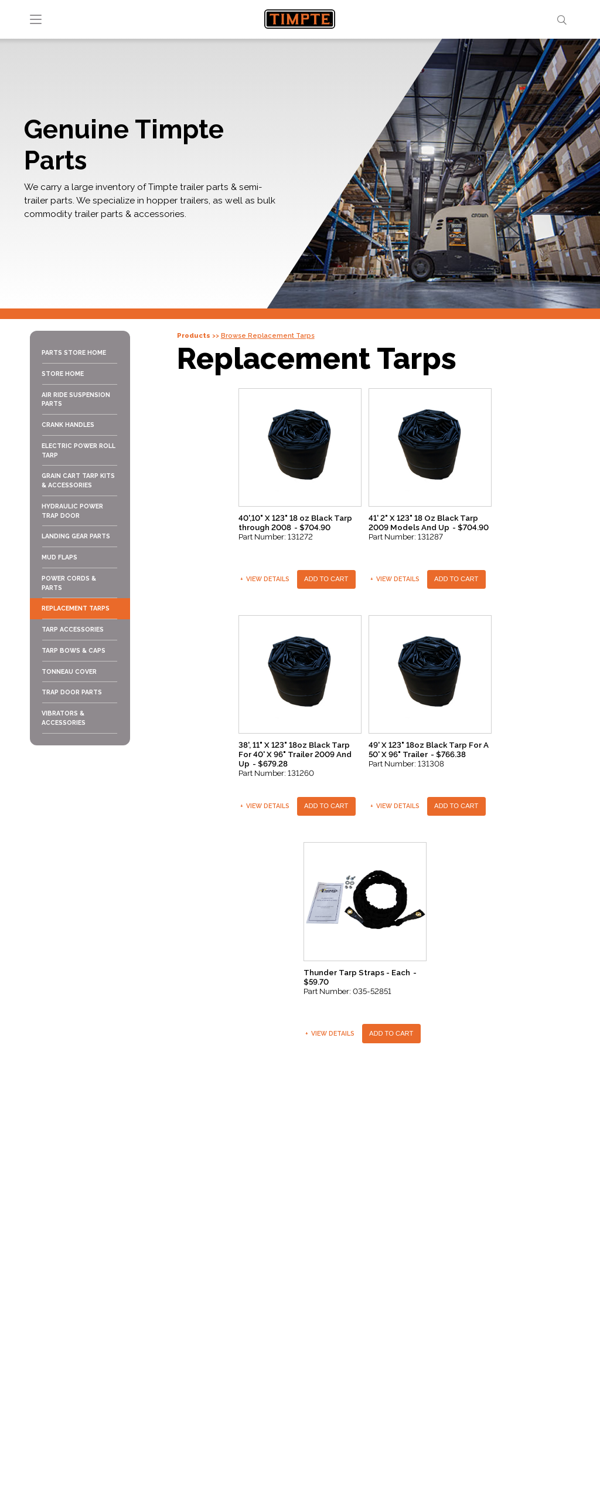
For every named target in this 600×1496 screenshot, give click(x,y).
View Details (264, 578)
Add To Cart (326, 578)
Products (193, 335)
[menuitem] (79, 353)
